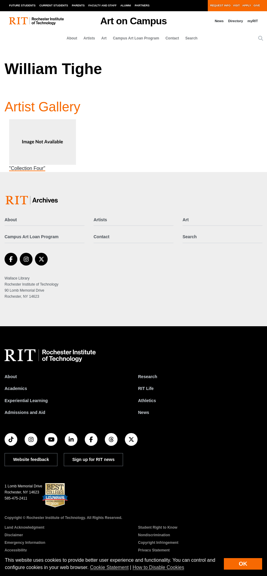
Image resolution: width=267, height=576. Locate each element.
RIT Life (146, 388)
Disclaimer (14, 535)
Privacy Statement (154, 550)
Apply (246, 5)
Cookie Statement (109, 567)
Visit (236, 5)
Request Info (220, 5)
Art (104, 38)
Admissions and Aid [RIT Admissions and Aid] (25, 412)
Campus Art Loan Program (136, 38)
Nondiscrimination (154, 535)
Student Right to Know (157, 527)
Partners (142, 5)
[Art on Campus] (33, 200)
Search (191, 38)
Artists (89, 38)
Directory (235, 21)
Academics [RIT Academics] (16, 388)
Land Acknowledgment (24, 527)
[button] (260, 38)
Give (257, 5)
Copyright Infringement (158, 542)
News (219, 21)
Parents (78, 5)
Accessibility (16, 550)
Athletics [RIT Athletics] (147, 400)
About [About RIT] (11, 376)
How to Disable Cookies (158, 567)
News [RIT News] (143, 412)
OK (243, 564)
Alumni (125, 5)
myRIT (253, 21)
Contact (172, 38)
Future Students (22, 5)
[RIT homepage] (36, 21)
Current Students (53, 5)
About (72, 38)
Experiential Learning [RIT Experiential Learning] (26, 400)
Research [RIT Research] (147, 376)
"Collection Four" (27, 168)
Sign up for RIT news (93, 459)
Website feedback (31, 459)
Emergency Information (25, 542)
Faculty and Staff (102, 5)
